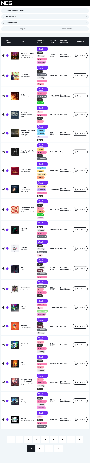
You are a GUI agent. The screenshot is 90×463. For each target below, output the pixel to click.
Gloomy (41, 56)
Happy (40, 149)
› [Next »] (58, 448)
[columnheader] (3, 41)
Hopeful (41, 168)
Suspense (42, 74)
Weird (40, 103)
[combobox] (45, 16)
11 (49, 448)
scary (40, 271)
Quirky (40, 177)
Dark (40, 53)
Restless (41, 62)
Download (80, 55)
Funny (40, 218)
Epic (39, 112)
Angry (40, 84)
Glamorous (42, 137)
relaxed (41, 134)
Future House (40, 49)
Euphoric (41, 174)
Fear (39, 255)
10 (40, 448)
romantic (41, 190)
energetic (42, 59)
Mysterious (42, 311)
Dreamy (41, 130)
